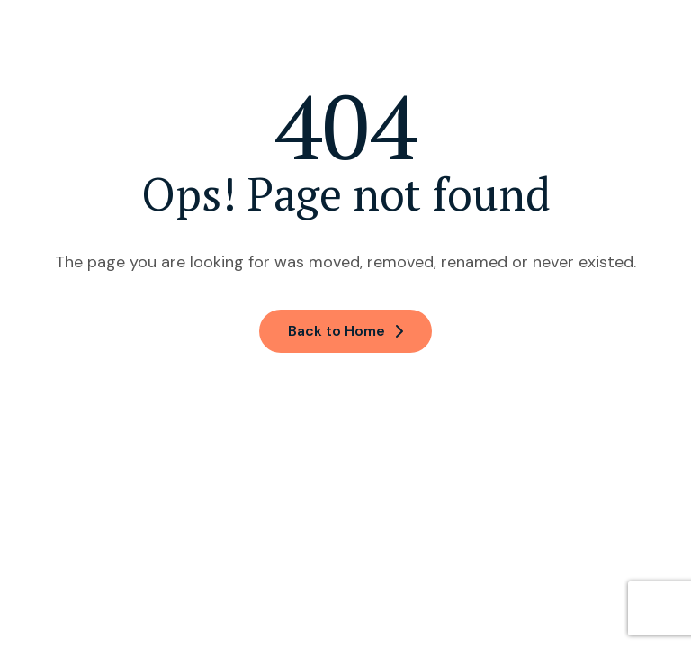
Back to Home (345, 330)
